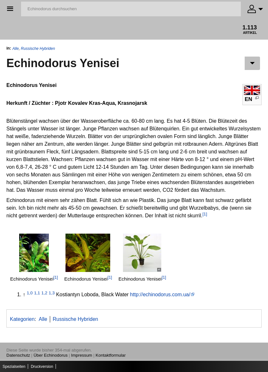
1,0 (30, 293)
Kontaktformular (111, 355)
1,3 (52, 293)
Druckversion (42, 366)
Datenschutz (18, 355)
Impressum (81, 355)
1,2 (45, 293)
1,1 (37, 293)
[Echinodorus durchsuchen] (131, 9)
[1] (205, 214)
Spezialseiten (14, 366)
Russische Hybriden (38, 48)
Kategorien (22, 319)
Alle (15, 48)
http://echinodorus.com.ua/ (160, 294)
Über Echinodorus (51, 355)
